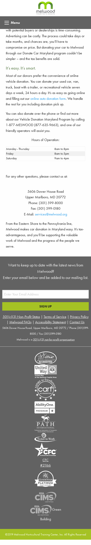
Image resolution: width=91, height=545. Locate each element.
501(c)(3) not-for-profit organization (54, 339)
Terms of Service (55, 316)
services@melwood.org (51, 214)
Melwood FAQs (20, 322)
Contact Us (77, 322)
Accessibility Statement (50, 322)
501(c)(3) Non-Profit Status (21, 316)
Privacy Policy (79, 316)
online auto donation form (48, 98)
